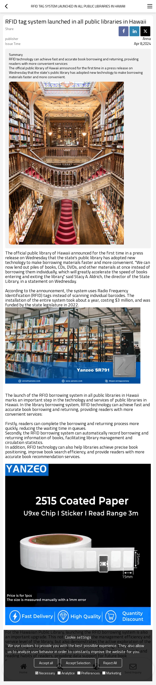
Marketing (111, 673)
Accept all (46, 662)
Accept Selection (78, 662)
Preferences (88, 673)
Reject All (110, 662)
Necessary (45, 673)
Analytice (66, 673)
